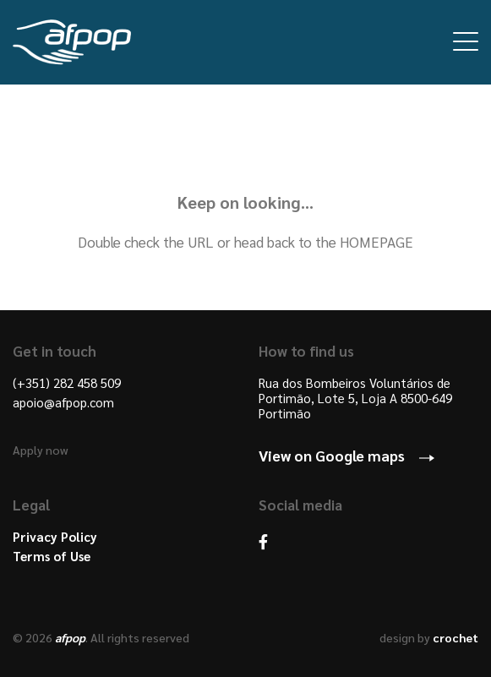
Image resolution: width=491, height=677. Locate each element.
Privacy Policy (55, 536)
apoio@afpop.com (63, 402)
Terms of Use (51, 556)
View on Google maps (332, 455)
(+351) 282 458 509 (67, 382)
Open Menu (465, 41)
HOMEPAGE (376, 241)
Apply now (40, 449)
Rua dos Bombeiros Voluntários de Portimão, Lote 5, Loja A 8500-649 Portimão (355, 398)
